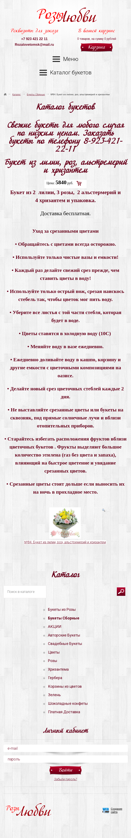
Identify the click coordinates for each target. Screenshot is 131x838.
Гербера (55, 678)
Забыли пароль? (65, 779)
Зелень (54, 695)
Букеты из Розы (62, 609)
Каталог (16, 94)
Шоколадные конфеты (68, 703)
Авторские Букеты (64, 635)
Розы (66, 17)
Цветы (54, 652)
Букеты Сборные (36, 94)
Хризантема (58, 669)
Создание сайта (116, 810)
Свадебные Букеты (65, 643)
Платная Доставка (64, 712)
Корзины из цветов (65, 686)
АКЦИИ (54, 626)
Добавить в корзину (79, 183)
